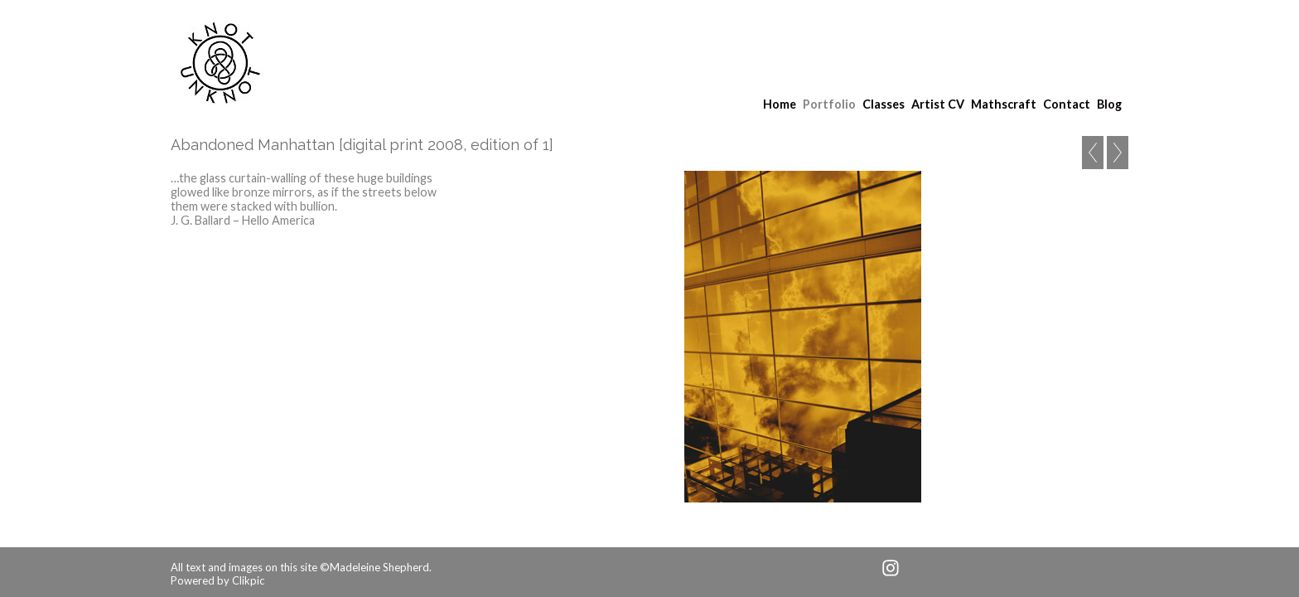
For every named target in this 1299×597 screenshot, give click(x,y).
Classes (883, 104)
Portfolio (829, 104)
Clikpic (248, 580)
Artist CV (937, 104)
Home (779, 104)
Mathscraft (1003, 104)
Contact (1066, 104)
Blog (1109, 104)
